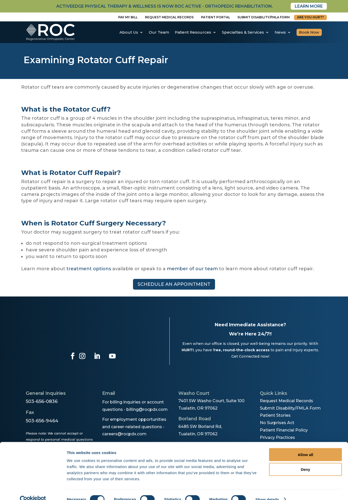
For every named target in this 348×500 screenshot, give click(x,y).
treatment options (88, 269)
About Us (128, 32)
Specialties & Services (243, 32)
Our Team (159, 32)
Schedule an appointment (174, 284)
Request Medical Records (169, 17)
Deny (305, 460)
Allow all (305, 445)
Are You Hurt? (310, 17)
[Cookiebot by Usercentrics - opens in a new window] (33, 490)
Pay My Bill (128, 17)
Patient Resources (193, 32)
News (280, 32)
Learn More (309, 6)
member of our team (192, 269)
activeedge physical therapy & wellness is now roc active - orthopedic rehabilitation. (164, 6)
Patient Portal (215, 17)
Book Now (309, 32)
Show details (267, 490)
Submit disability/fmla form (263, 17)
